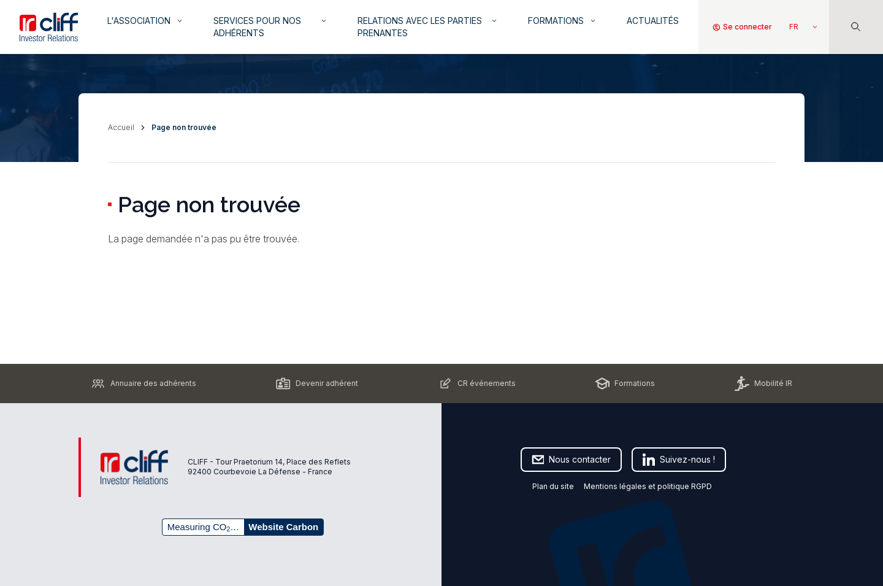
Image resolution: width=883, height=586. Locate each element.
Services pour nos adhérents (270, 26)
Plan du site (553, 486)
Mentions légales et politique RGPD (649, 486)
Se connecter (742, 27)
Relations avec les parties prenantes (428, 26)
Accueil (121, 127)
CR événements (477, 383)
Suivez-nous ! (679, 459)
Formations (562, 21)
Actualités (653, 20)
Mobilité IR (763, 383)
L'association (145, 21)
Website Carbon (283, 527)
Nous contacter (571, 459)
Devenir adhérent (317, 383)
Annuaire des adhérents (143, 383)
